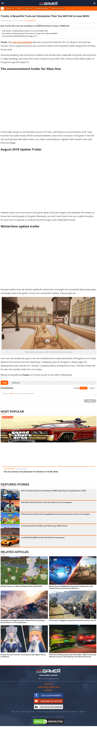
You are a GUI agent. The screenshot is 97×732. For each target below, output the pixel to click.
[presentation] (9, 383)
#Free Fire (28, 8)
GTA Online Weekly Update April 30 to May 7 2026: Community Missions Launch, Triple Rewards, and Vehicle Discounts (72, 656)
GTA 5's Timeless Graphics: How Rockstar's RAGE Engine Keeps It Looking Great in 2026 (53, 491)
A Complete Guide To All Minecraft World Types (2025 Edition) (44, 526)
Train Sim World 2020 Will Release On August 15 (19, 36)
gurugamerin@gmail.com (50, 678)
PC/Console (30, 20)
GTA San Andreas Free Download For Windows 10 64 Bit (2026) (31, 471)
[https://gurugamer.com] (48, 671)
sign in (12, 393)
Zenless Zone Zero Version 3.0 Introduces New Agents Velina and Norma (23, 656)
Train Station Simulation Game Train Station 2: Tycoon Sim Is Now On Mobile (29, 33)
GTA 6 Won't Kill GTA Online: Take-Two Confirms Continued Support (46, 502)
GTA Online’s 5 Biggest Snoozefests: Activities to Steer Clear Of (72, 620)
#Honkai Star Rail (57, 8)
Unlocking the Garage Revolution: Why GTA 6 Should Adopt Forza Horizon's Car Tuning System (23, 621)
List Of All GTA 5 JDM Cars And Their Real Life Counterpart (43, 537)
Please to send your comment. (19, 393)
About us (48, 684)
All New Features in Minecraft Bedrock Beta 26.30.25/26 (21, 586)
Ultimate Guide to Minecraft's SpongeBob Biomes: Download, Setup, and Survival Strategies (55, 514)
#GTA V (19, 8)
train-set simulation (22, 42)
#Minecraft (10, 8)
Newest (83, 388)
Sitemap (48, 690)
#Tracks (16, 383)
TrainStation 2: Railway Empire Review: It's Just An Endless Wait (25, 31)
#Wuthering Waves (41, 8)
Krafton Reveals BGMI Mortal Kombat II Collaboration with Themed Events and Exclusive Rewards (71, 587)
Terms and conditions (48, 687)
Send (90, 401)
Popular (92, 388)
